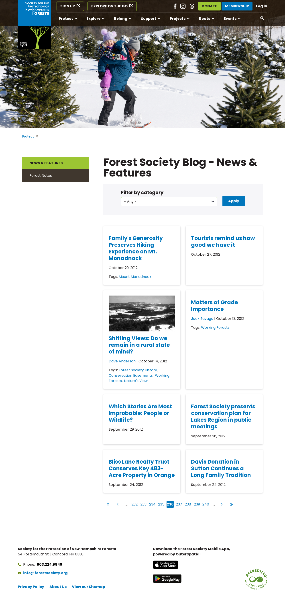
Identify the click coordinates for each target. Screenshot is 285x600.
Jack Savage (202, 318)
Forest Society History (138, 370)
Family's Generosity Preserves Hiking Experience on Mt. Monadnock (136, 248)
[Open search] (262, 18)
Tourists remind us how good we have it (223, 241)
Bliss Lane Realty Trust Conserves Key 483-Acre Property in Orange (142, 468)
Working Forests (215, 327)
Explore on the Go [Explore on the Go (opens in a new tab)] (109, 6)
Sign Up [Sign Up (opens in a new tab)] (67, 6)
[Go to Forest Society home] (34, 24)
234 (152, 504)
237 (179, 504)
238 (188, 504)
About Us (58, 586)
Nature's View (136, 380)
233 (143, 504)
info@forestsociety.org (45, 572)
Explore (93, 18)
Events (230, 18)
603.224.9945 (49, 564)
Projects (177, 18)
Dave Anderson (122, 361)
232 (135, 504)
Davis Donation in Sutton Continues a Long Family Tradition (221, 468)
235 (161, 504)
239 (197, 504)
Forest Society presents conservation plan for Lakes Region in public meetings (223, 416)
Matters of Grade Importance (214, 306)
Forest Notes (40, 175)
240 (205, 504)
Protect (66, 18)
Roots (204, 18)
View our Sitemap (88, 586)
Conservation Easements (131, 375)
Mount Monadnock (135, 276)
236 (170, 504)
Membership (237, 6)
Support (148, 18)
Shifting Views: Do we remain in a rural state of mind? (139, 345)
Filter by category (142, 192)
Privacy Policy (31, 586)
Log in (261, 6)
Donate (209, 6)
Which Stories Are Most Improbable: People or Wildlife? (140, 413)
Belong (120, 18)
